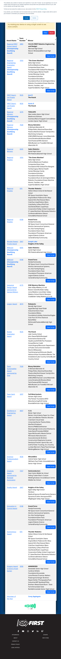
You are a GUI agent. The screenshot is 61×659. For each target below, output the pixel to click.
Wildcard (10, 248)
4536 (21, 457)
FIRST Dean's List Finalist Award (11, 97)
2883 (21, 44)
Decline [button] (34, 18)
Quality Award (12, 487)
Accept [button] (26, 18)
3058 (21, 566)
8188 (21, 220)
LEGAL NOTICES (15, 647)
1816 (21, 61)
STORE (45, 638)
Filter (45, 33)
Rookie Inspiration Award (11, 334)
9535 (21, 95)
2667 (21, 242)
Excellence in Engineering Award (11, 413)
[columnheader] (12, 39)
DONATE (45, 635)
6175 (21, 285)
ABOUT (15, 638)
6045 (21, 149)
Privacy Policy (41, 9)
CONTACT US (15, 641)
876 (21, 189)
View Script (51, 56)
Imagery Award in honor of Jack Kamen (12, 568)
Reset (51, 33)
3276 (21, 112)
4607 (21, 411)
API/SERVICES (15, 635)
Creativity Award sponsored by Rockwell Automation (12, 475)
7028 (21, 125)
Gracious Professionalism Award (12, 459)
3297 (21, 394)
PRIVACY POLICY (15, 644)
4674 (21, 304)
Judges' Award (12, 304)
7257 (21, 471)
